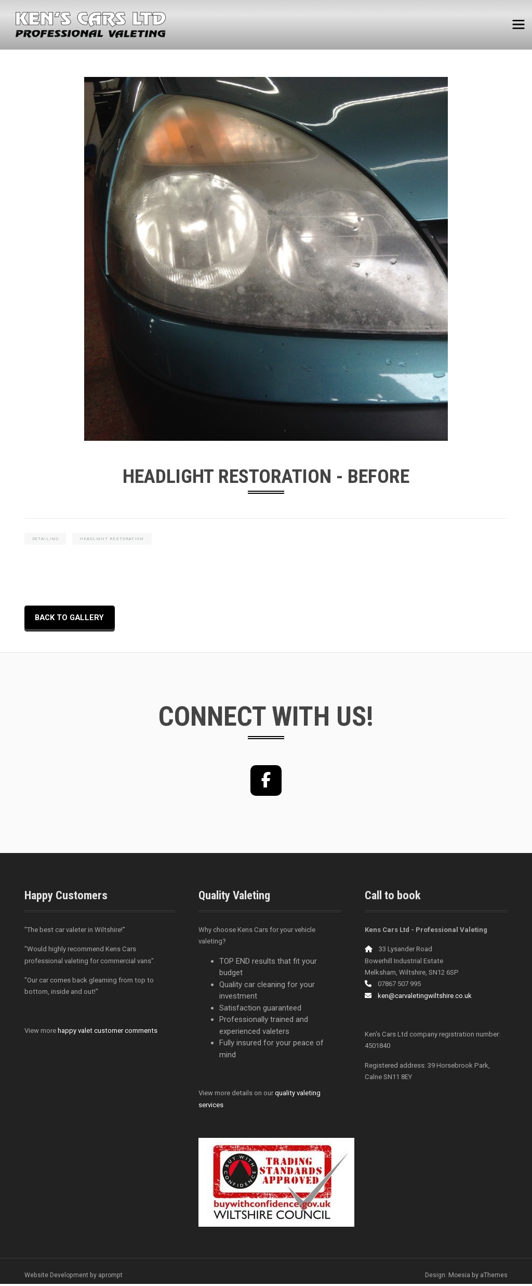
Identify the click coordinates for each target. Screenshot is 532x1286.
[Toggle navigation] (518, 22)
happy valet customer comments (107, 1032)
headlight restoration (113, 539)
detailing (45, 539)
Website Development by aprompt (73, 1277)
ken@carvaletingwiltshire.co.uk (425, 998)
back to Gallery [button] (71, 618)
